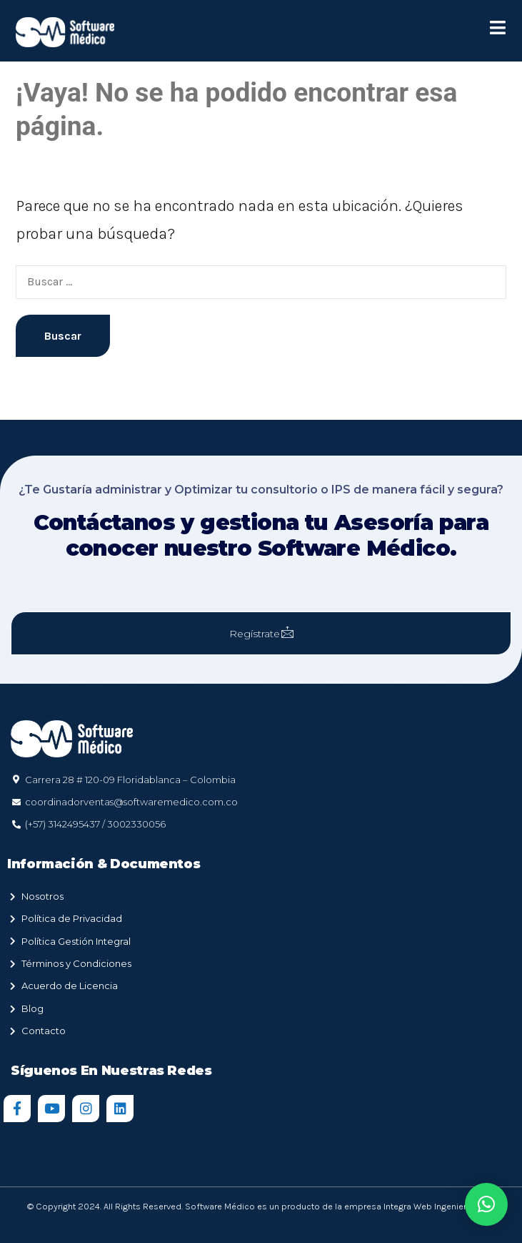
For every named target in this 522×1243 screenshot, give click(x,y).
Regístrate (261, 633)
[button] (486, 1204)
